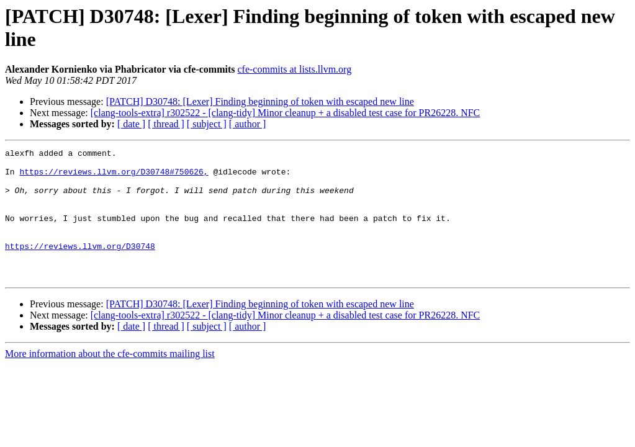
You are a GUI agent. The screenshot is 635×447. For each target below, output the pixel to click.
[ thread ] (166, 124)
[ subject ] (207, 124)
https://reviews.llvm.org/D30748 (80, 266)
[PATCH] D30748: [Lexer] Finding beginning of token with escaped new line (260, 101)
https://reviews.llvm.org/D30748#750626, (113, 177)
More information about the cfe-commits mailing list (110, 379)
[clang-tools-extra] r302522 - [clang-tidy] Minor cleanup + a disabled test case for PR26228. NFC (285, 112)
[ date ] (131, 124)
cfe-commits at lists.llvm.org (294, 69)
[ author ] (247, 124)
